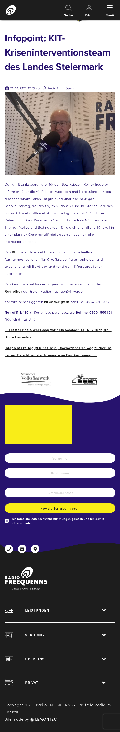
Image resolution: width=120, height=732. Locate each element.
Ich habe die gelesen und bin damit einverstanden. (58, 521)
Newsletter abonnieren (60, 509)
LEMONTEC (43, 719)
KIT (14, 252)
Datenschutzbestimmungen (51, 519)
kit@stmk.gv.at (57, 301)
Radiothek (14, 291)
